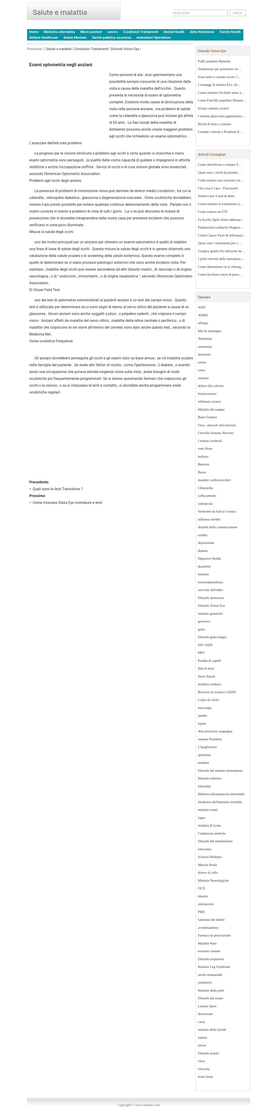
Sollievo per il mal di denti (216, 196)
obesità (203, 896)
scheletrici (205, 982)
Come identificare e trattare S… (220, 164)
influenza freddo (209, 519)
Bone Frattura (207, 417)
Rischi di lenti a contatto (214, 124)
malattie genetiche (210, 613)
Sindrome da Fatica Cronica (217, 511)
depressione (206, 543)
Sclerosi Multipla (210, 857)
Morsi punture (91, 32)
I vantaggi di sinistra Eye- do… (219, 84)
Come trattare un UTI (213, 211)
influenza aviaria (209, 401)
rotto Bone (205, 448)
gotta (201, 629)
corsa (201, 1022)
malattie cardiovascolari (214, 480)
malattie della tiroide (212, 1029)
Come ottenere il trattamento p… (220, 204)
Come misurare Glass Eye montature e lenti (67, 502)
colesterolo (205, 503)
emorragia (205, 708)
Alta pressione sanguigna (215, 731)
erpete (202, 723)
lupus (202, 818)
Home (33, 32)
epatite (202, 715)
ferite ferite (205, 1077)
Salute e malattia (58, 49)
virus (201, 1061)
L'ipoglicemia (207, 747)
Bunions (203, 464)
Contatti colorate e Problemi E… (220, 132)
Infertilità (204, 786)
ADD (202, 307)
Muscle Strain (207, 865)
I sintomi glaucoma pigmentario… (221, 116)
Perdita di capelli (209, 660)
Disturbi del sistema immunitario (220, 770)
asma (201, 370)
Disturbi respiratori (211, 959)
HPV (201, 653)
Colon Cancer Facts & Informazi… (222, 235)
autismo (203, 378)
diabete (203, 551)
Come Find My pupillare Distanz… (222, 100)
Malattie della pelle (211, 990)
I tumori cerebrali (210, 441)
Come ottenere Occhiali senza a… (221, 92)
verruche (204, 1069)
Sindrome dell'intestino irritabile (220, 802)
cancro (112, 32)
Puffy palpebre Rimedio (214, 61)
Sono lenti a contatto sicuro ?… (219, 77)
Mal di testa (206, 668)
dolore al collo (208, 872)
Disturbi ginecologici (212, 637)
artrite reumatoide (210, 975)
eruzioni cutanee (209, 951)
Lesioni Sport (207, 1006)
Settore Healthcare (43, 38)
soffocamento (207, 495)
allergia (203, 323)
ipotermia (204, 755)
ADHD (203, 315)
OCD (201, 888)
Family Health (230, 32)
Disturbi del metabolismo (215, 841)
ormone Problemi (210, 739)
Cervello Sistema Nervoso (216, 433)
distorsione (205, 1014)
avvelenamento (208, 927)
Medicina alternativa (59, 32)
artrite (202, 362)
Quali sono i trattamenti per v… (219, 243)
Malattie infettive (210, 778)
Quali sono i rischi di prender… (219, 172)
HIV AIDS (205, 645)
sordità (202, 535)
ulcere (202, 1045)
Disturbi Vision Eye (125, 49)
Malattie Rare (207, 943)
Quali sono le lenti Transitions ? (58, 489)
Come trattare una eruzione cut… (221, 180)
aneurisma (205, 346)
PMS (201, 912)
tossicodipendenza (210, 582)
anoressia (204, 354)
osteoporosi (206, 904)
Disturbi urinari (208, 1053)
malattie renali (208, 810)
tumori (202, 1037)
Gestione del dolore (211, 919)
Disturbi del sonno (210, 998)
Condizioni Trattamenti (140, 32)
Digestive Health (209, 558)
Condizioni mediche (212, 833)
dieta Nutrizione (202, 32)
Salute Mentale (75, 38)
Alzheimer (205, 338)
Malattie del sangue (211, 409)
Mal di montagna (209, 331)
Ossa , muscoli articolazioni (217, 425)
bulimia (203, 456)
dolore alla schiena (211, 386)
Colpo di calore (208, 700)
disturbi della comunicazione (217, 527)
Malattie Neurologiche (213, 880)
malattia (203, 762)
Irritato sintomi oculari (213, 108)
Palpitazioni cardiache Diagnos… (221, 227)
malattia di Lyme (209, 825)
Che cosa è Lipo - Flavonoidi (218, 188)
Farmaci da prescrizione (214, 935)
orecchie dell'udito (210, 590)
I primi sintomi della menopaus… (221, 259)
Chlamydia (205, 488)
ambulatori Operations (154, 38)
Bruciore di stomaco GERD (217, 692)
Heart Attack (206, 676)
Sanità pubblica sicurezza (111, 38)
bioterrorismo (207, 394)
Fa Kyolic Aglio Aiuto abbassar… (221, 219)
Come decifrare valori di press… (220, 274)
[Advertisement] (67, 105)
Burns (202, 472)
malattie (203, 574)
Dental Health (174, 32)
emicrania (204, 849)
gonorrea (204, 621)
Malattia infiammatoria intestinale (221, 794)
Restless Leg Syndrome (214, 967)
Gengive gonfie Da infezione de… (221, 251)
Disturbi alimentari (211, 598)
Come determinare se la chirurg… (221, 267)
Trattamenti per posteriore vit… (219, 69)
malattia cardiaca (209, 684)
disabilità (204, 566)
